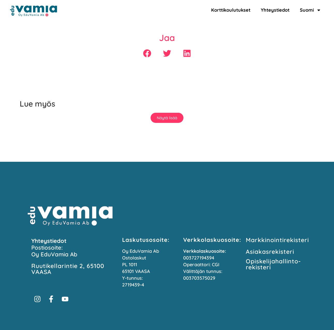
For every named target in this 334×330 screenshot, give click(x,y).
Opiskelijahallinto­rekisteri (273, 264)
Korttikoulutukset (230, 10)
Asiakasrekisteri (270, 251)
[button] (147, 53)
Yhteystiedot (275, 10)
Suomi (310, 10)
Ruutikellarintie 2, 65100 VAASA (67, 269)
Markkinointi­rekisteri (277, 240)
